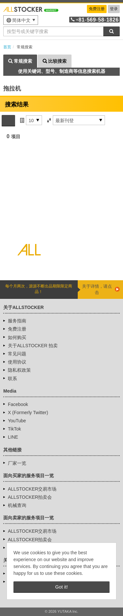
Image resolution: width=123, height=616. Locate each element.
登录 (114, 9)
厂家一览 (17, 463)
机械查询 (17, 505)
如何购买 (17, 337)
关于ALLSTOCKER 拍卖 (33, 345)
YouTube (17, 420)
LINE (13, 437)
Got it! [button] (61, 587)
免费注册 (97, 9)
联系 (12, 378)
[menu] (20, 20)
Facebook (18, 404)
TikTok (14, 428)
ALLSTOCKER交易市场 (32, 489)
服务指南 (17, 320)
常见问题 (17, 353)
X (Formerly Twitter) (28, 412)
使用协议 (17, 362)
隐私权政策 (19, 370)
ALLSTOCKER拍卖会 (30, 497)
